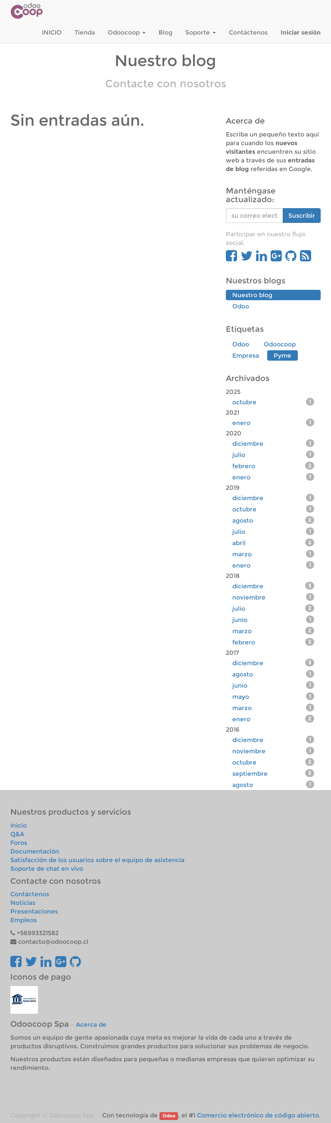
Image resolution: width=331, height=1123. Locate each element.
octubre (273, 402)
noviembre (273, 597)
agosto (273, 520)
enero (273, 423)
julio (273, 454)
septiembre (273, 773)
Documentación (34, 851)
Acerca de (91, 1024)
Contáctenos (29, 894)
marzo (273, 554)
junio (273, 619)
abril (273, 543)
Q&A (17, 834)
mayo (273, 696)
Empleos (23, 920)
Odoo (168, 1116)
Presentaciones (34, 911)
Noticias (22, 903)
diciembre (273, 443)
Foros (18, 843)
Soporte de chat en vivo (46, 868)
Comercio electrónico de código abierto (258, 1115)
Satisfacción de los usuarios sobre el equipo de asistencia (97, 860)
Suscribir (301, 215)
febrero (273, 466)
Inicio (18, 825)
